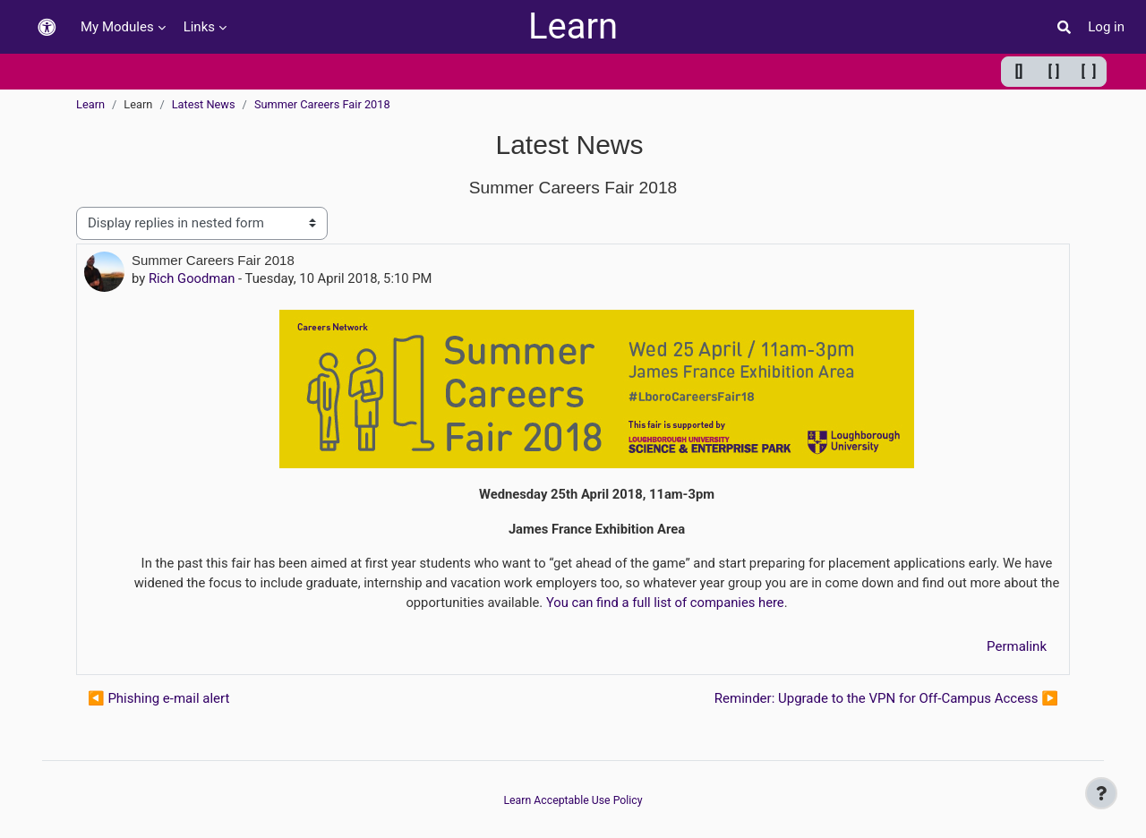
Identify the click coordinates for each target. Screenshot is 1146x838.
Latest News (203, 104)
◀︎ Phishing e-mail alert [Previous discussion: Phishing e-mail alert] (158, 700)
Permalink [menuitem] (1017, 649)
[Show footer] (1101, 793)
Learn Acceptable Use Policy (573, 800)
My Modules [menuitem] (117, 27)
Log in (1106, 27)
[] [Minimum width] (1019, 71)
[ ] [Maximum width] (1089, 71)
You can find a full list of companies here (677, 604)
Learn (573, 26)
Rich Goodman (192, 278)
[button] (46, 27)
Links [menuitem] (199, 27)
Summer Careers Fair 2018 (322, 104)
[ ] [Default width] (1054, 71)
